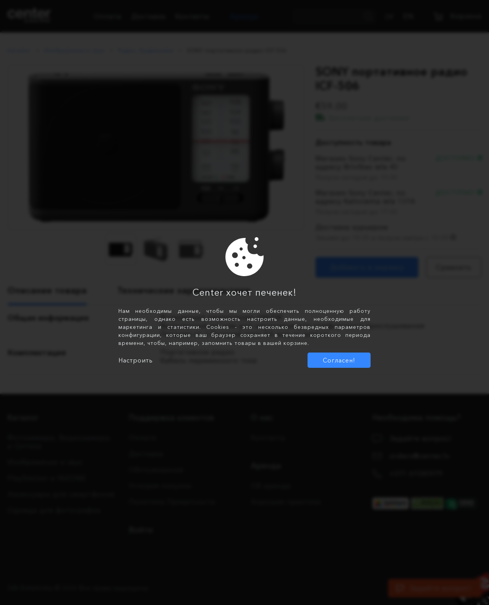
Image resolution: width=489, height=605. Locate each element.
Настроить (135, 360)
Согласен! (339, 360)
